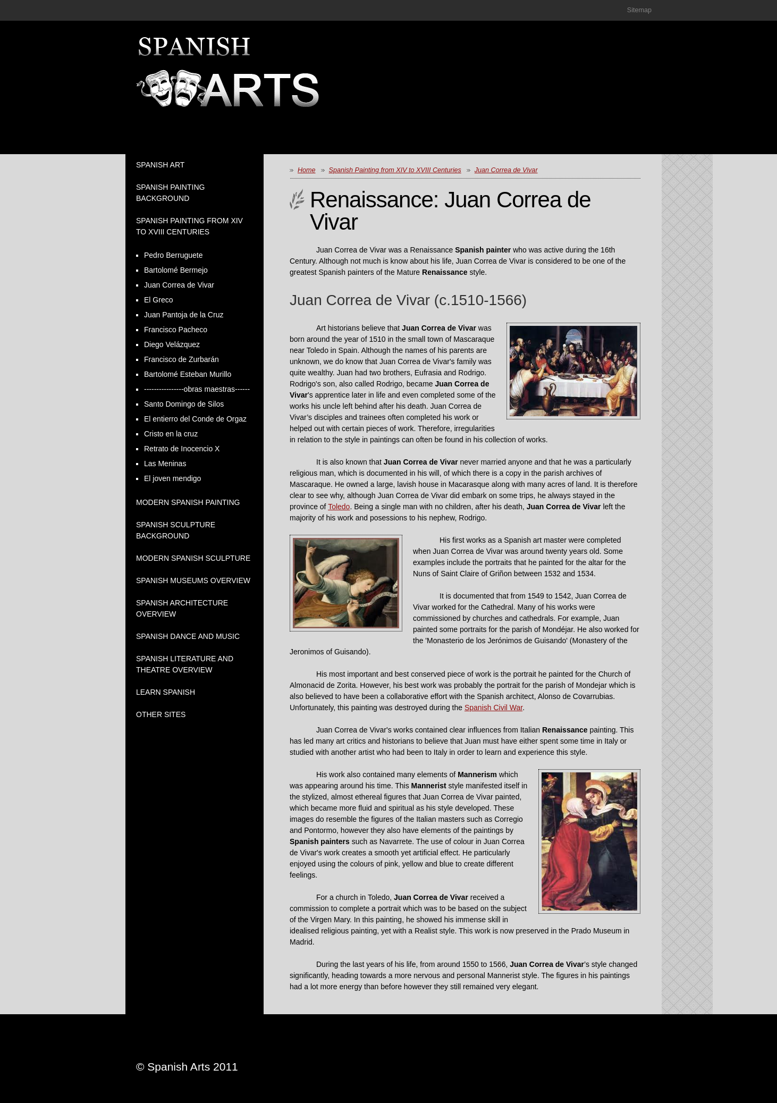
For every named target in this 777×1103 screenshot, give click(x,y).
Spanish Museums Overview (193, 580)
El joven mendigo (172, 478)
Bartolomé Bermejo (176, 270)
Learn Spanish (165, 692)
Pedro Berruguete (173, 255)
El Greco (158, 300)
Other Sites (160, 714)
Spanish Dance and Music (188, 636)
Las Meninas (165, 463)
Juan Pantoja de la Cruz (183, 314)
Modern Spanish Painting (188, 502)
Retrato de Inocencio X (181, 448)
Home (307, 170)
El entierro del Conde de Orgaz (195, 419)
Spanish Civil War (493, 707)
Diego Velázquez (172, 344)
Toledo (339, 506)
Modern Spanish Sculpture (193, 558)
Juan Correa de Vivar (179, 285)
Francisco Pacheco (175, 329)
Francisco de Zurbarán (181, 359)
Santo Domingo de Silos (184, 404)
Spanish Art (160, 165)
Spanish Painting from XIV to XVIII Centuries (395, 170)
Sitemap (639, 10)
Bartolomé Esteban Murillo (187, 374)
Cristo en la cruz (171, 434)
